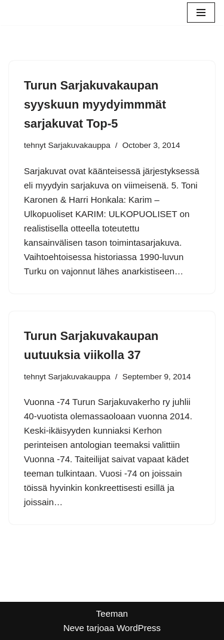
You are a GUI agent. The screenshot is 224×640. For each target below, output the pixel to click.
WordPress (138, 628)
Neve (73, 628)
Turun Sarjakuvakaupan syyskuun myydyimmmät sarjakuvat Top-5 (95, 104)
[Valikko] (201, 12)
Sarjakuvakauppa (79, 145)
